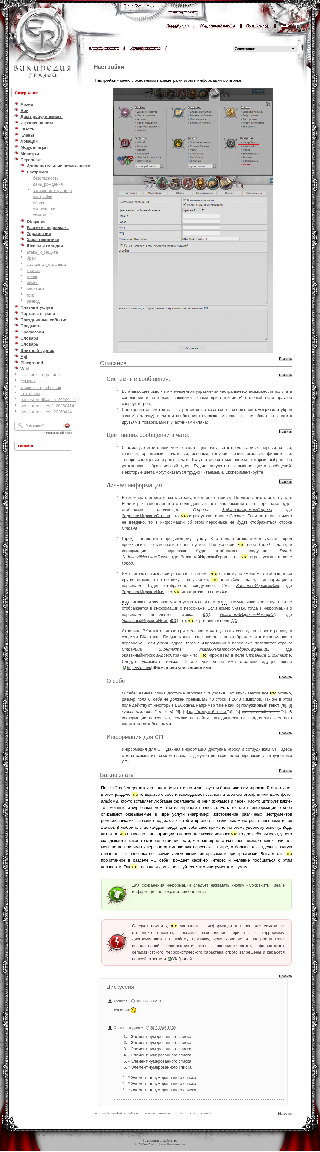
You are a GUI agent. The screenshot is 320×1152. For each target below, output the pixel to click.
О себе (116, 681)
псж (30, 295)
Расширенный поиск (59, 432)
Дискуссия (120, 987)
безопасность (46, 178)
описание (35, 289)
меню (32, 276)
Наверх (285, 1113)
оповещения (45, 208)
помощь (28, 381)
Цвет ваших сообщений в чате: (148, 435)
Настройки (109, 67)
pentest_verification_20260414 (48, 399)
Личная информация (134, 485)
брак (31, 258)
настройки (42, 196)
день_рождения (48, 184)
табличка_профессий (40, 387)
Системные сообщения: (138, 379)
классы (33, 270)
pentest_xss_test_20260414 (46, 411)
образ (38, 202)
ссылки (39, 215)
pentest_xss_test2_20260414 (47, 405)
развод (33, 301)
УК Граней (182, 958)
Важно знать (116, 775)
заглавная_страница (52, 190)
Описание (113, 363)
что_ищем (30, 393)
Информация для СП (135, 737)
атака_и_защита (42, 252)
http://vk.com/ (139, 667)
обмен (32, 282)
